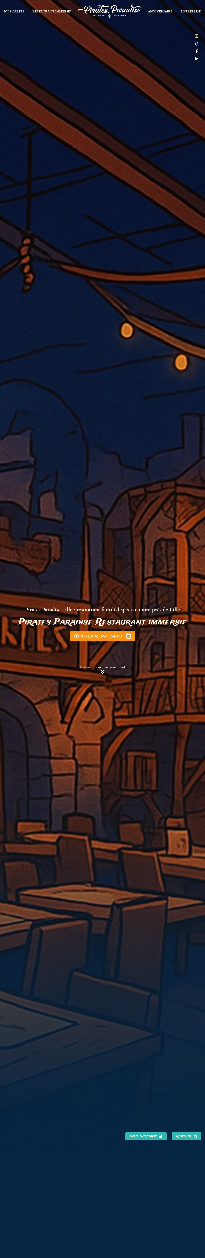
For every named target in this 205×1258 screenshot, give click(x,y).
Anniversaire (160, 11)
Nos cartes (14, 11)
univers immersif (113, 667)
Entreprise (191, 11)
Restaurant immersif (52, 11)
